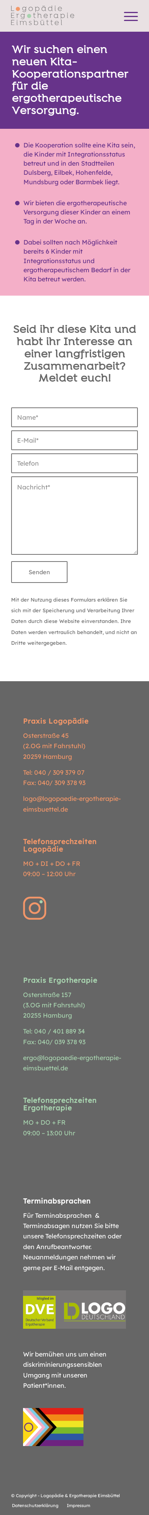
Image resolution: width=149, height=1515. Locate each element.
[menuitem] (127, 16)
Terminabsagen (46, 1226)
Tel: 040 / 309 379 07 (54, 772)
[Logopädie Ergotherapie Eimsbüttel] (61, 16)
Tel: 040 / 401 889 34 (54, 1031)
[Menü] (127, 16)
